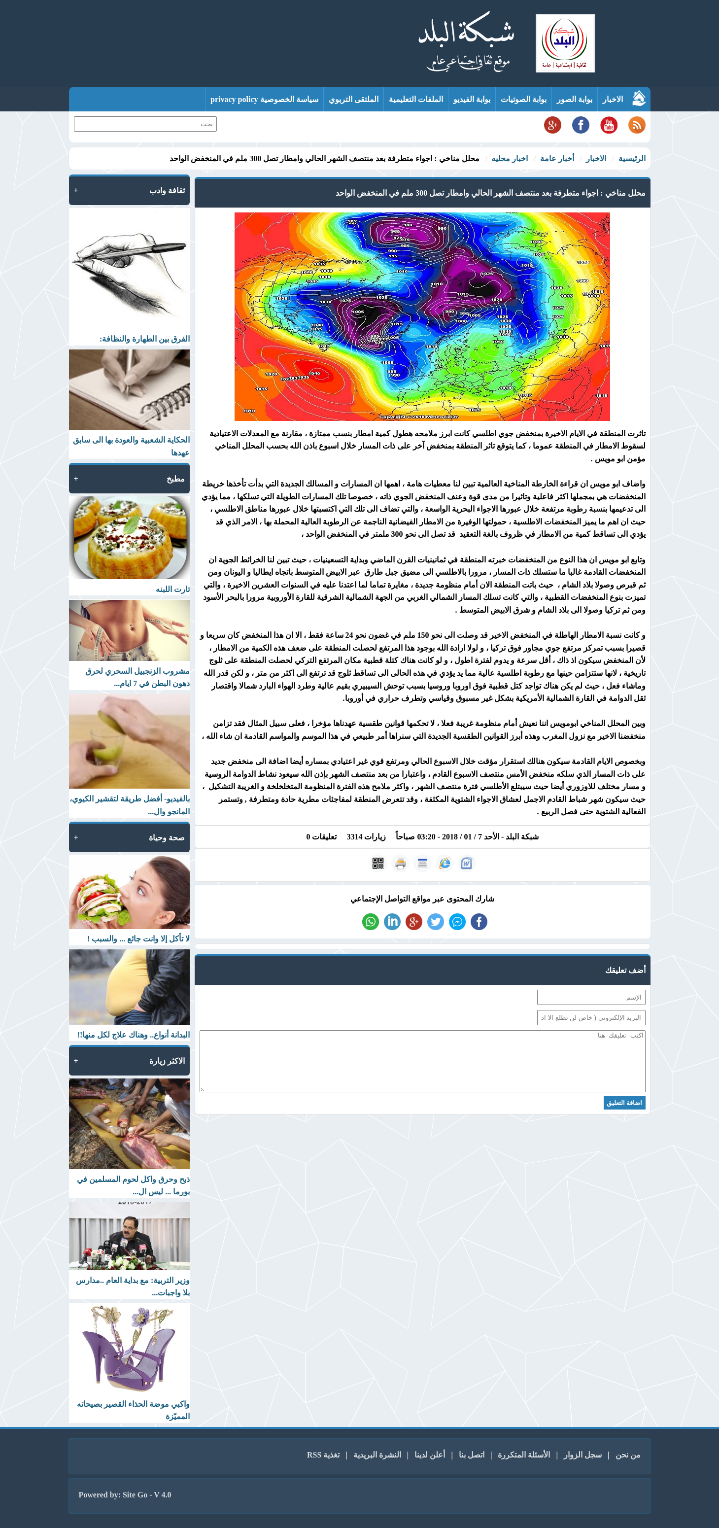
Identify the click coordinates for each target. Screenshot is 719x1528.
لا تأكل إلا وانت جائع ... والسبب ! (138, 939)
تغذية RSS (323, 1455)
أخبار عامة (557, 158)
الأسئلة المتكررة (524, 1455)
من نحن (628, 1455)
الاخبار (613, 99)
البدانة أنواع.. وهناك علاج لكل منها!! (133, 1035)
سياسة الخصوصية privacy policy (264, 99)
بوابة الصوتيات (524, 99)
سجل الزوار (583, 1455)
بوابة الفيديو (471, 99)
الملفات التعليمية (416, 99)
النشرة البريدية (377, 1455)
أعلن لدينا (429, 1455)
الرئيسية (632, 158)
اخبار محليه (509, 158)
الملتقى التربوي (353, 99)
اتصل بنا (471, 1455)
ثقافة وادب (167, 190)
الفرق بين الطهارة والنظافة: (145, 339)
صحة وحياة (167, 837)
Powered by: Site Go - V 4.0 (125, 1495)
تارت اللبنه (173, 589)
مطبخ (176, 479)
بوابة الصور (574, 99)
